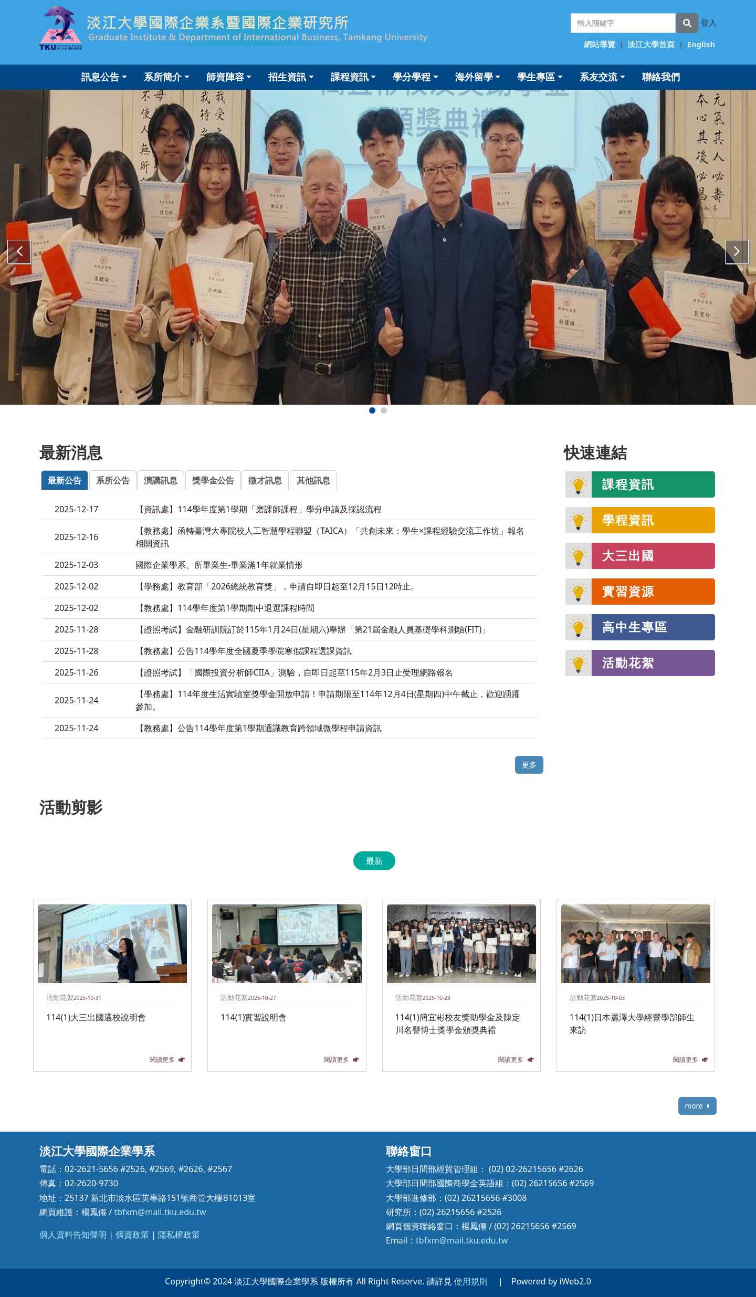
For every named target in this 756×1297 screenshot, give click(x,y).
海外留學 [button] (474, 76)
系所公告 (113, 480)
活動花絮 (628, 662)
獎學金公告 (213, 480)
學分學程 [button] (411, 76)
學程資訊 (628, 519)
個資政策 (132, 1234)
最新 (374, 861)
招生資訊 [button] (287, 76)
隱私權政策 (179, 1234)
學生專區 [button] (536, 76)
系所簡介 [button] (163, 76)
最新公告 (64, 480)
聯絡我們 (661, 76)
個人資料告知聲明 (73, 1234)
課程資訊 (628, 484)
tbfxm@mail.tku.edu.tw (160, 1212)
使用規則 (471, 1281)
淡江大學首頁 (651, 44)
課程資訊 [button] (350, 76)
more (697, 1106)
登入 (709, 22)
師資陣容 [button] (225, 76)
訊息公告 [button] (100, 76)
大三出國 (628, 555)
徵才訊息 (265, 480)
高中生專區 (635, 626)
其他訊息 (313, 480)
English (701, 44)
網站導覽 (599, 44)
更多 (529, 764)
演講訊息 (160, 480)
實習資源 (628, 591)
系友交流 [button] (598, 76)
